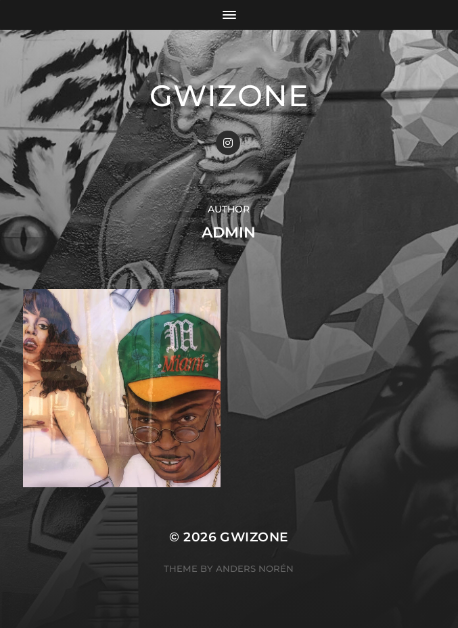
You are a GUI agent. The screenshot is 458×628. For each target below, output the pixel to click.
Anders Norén (255, 568)
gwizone (229, 95)
